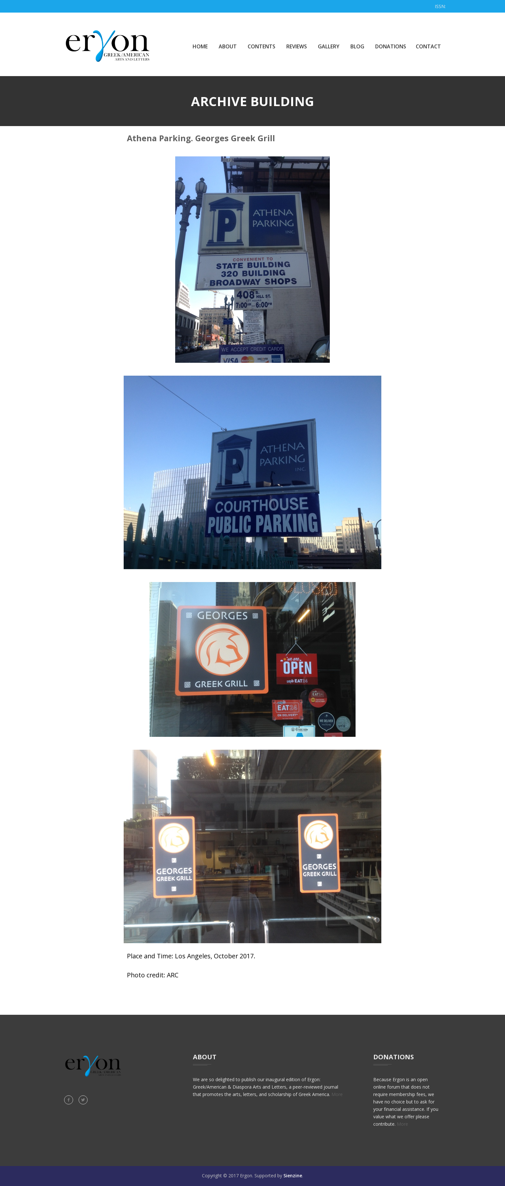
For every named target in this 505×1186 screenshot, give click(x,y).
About (228, 46)
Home (200, 46)
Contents (261, 46)
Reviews (296, 46)
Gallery (328, 46)
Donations (390, 46)
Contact (428, 46)
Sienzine (292, 1175)
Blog (357, 46)
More (337, 1094)
